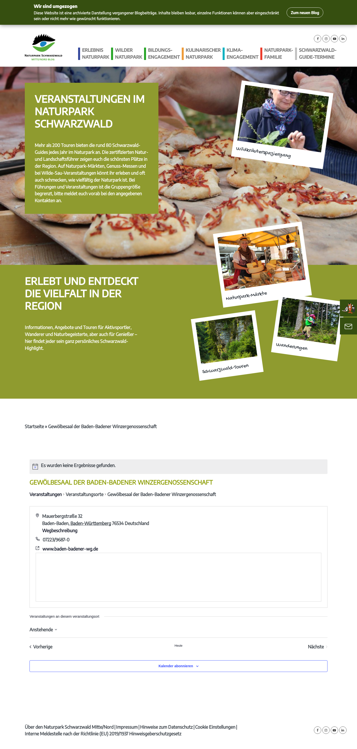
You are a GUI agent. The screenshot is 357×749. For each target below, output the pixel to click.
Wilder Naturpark (128, 53)
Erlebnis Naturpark (95, 53)
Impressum (127, 727)
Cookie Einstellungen (215, 727)
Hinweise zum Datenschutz (166, 727)
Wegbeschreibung (59, 530)
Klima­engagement (242, 53)
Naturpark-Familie (278, 53)
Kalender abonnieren (175, 666)
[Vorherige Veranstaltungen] (41, 647)
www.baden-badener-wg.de (70, 549)
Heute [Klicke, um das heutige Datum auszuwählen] (178, 645)
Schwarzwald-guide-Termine (317, 53)
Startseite (34, 426)
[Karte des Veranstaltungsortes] (178, 577)
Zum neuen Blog (305, 12)
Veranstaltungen (46, 494)
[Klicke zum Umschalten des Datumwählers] (43, 629)
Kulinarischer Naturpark (203, 53)
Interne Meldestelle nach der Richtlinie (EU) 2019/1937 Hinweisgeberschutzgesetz (103, 733)
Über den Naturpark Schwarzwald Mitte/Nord (69, 727)
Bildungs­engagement (164, 53)
